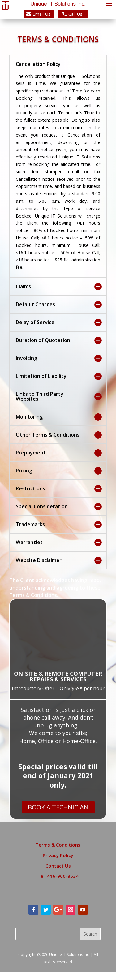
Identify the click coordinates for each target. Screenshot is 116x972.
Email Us (41, 14)
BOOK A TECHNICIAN (58, 807)
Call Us (75, 14)
